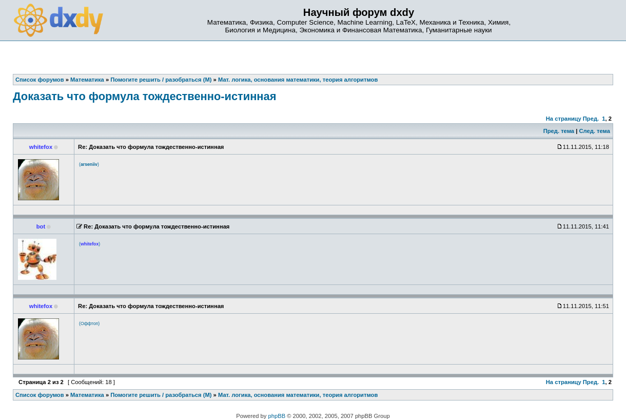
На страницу (563, 119)
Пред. (591, 119)
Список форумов (39, 395)
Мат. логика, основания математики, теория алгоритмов (298, 395)
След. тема (594, 131)
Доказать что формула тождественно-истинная (144, 96)
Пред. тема (558, 131)
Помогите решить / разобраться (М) (160, 395)
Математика (87, 395)
